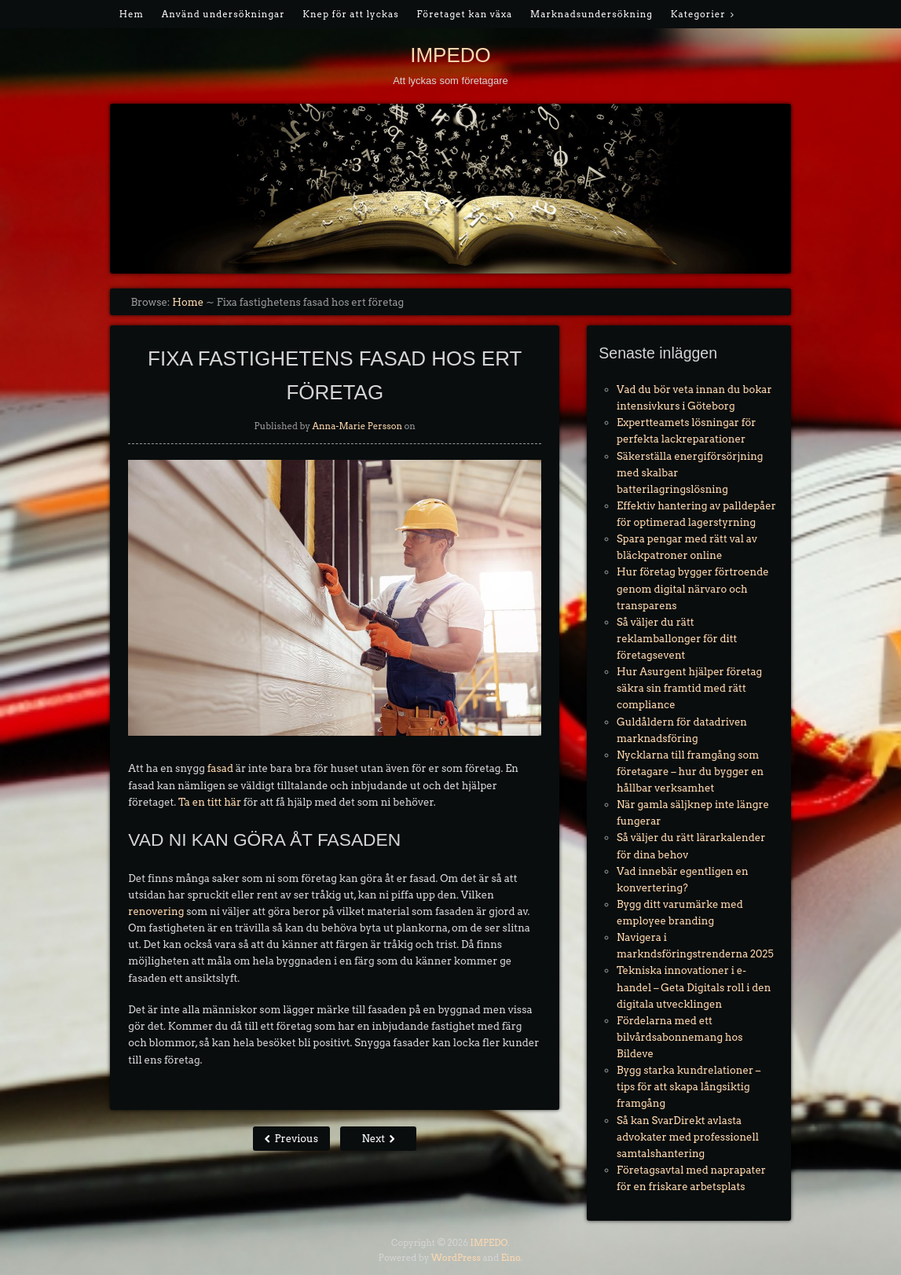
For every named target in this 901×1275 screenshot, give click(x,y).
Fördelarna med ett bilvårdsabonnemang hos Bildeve (679, 1037)
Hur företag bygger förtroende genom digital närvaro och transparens (693, 588)
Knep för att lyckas (350, 14)
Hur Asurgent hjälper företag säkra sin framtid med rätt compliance (689, 688)
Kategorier (698, 14)
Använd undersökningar (223, 14)
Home (187, 302)
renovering (156, 911)
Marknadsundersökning (591, 14)
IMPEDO (450, 55)
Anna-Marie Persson (357, 426)
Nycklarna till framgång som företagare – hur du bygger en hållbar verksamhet (690, 771)
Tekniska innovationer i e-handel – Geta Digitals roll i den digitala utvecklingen (694, 987)
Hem (131, 14)
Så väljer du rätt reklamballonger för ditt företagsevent (677, 638)
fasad (220, 768)
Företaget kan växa (464, 14)
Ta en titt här (209, 802)
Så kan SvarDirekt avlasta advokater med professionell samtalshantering (688, 1137)
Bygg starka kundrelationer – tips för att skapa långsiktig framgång (688, 1086)
